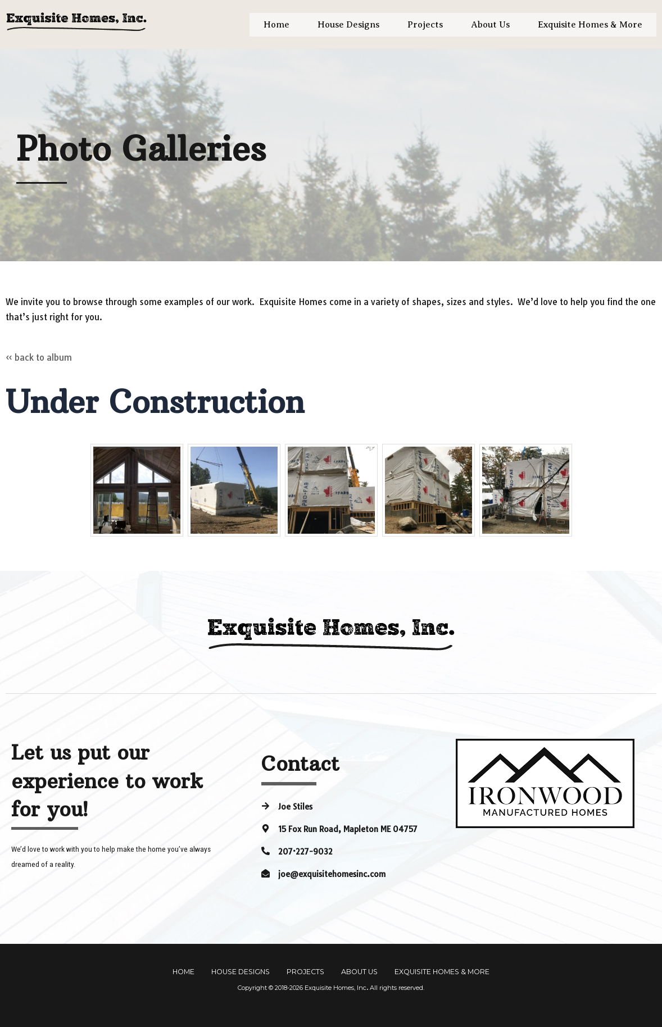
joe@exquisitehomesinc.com (332, 874)
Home (276, 25)
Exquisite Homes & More (590, 25)
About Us (490, 25)
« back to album (39, 357)
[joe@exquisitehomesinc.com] (265, 873)
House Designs (348, 25)
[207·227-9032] (265, 850)
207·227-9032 (305, 851)
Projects (425, 25)
